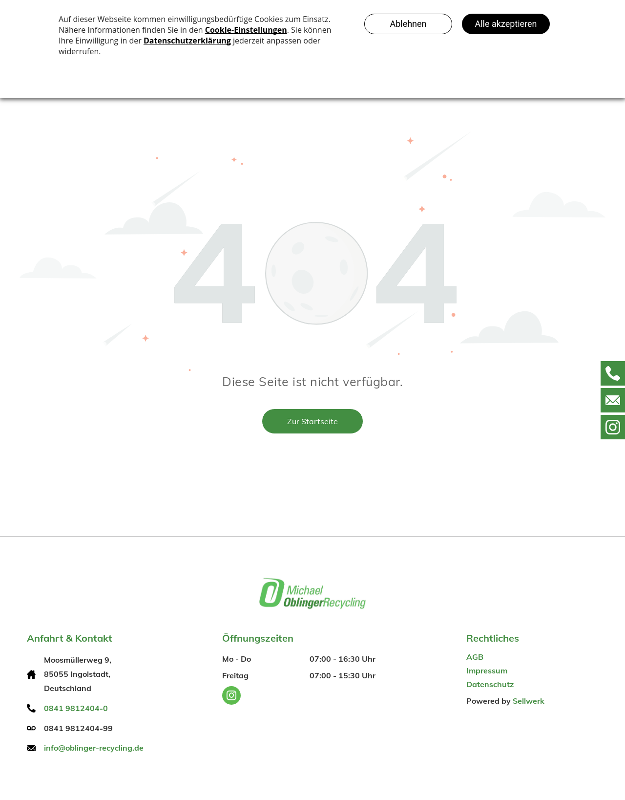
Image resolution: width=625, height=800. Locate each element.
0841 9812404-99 (78, 728)
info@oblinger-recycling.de (94, 748)
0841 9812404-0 (76, 708)
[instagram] (231, 696)
